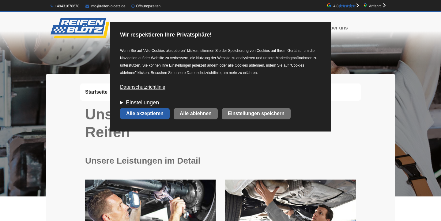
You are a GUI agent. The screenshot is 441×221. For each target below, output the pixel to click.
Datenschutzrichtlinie (142, 87)
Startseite (96, 92)
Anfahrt (375, 6)
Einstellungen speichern (256, 113)
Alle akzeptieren (145, 113)
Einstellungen (142, 103)
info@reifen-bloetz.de (105, 6)
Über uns (337, 27)
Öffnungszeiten (148, 6)
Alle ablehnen (196, 113)
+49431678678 (65, 6)
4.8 (345, 6)
